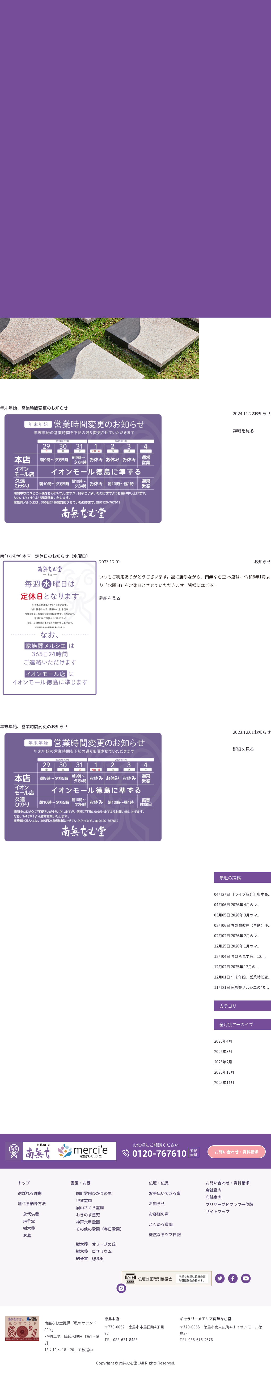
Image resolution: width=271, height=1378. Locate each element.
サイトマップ (218, 1211)
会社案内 (214, 1190)
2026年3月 (223, 1051)
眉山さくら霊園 (90, 1207)
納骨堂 (29, 1221)
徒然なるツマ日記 (165, 1234)
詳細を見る (243, 430)
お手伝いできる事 (165, 1193)
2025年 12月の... (236, 966)
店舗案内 (214, 1197)
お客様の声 (159, 1214)
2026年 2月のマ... (237, 935)
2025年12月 (224, 1072)
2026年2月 (223, 1061)
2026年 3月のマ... (237, 915)
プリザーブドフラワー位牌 (229, 1204)
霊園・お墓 (81, 1183)
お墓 (27, 1235)
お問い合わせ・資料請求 (237, 1152)
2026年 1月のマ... (237, 946)
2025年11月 (224, 1082)
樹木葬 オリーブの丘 (96, 1244)
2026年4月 (223, 1041)
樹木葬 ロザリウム (94, 1251)
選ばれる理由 (30, 1193)
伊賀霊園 (84, 1200)
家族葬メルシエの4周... (241, 987)
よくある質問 (161, 1224)
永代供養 (31, 1214)
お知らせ (262, 413)
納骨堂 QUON (90, 1258)
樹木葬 (29, 1228)
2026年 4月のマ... (237, 904)
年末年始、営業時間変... (242, 977)
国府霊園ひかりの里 (94, 1193)
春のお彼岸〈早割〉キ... (242, 925)
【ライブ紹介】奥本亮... (242, 894)
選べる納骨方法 (32, 1203)
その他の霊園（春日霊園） (100, 1229)
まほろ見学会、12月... (240, 956)
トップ (24, 1183)
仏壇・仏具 (159, 1183)
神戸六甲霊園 (88, 1222)
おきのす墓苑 (88, 1215)
